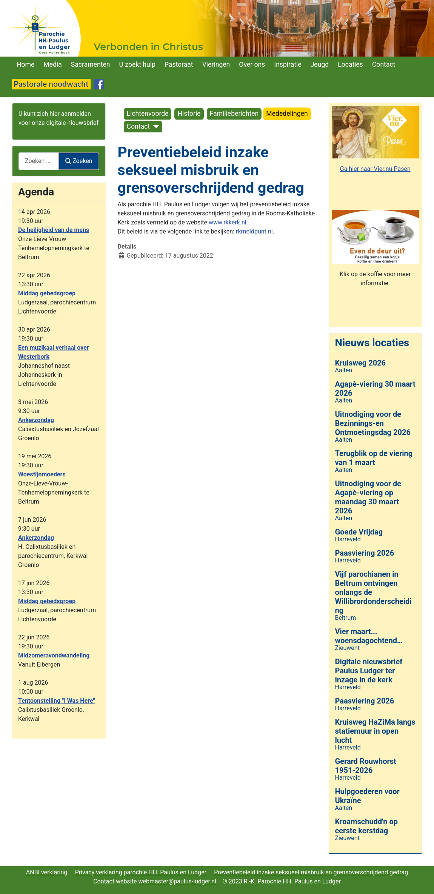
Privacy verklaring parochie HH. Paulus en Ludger (140, 872)
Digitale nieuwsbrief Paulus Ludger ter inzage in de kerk (369, 670)
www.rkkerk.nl (227, 222)
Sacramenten (90, 64)
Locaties (350, 64)
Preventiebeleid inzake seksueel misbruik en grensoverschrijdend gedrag (311, 872)
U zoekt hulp (137, 64)
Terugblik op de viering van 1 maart (374, 458)
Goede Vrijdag (359, 531)
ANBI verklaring (47, 872)
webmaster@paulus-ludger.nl (177, 881)
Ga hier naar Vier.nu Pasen (375, 168)
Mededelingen (287, 113)
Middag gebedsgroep (46, 293)
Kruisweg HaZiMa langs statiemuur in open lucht (375, 731)
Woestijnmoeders (42, 474)
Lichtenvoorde (148, 113)
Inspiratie (287, 64)
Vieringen (216, 64)
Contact (384, 64)
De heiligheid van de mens (53, 229)
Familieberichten (234, 113)
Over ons (252, 64)
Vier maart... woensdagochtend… (369, 636)
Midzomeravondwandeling (53, 655)
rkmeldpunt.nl (254, 231)
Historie (188, 113)
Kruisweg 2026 (360, 362)
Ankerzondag (36, 420)
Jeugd (320, 64)
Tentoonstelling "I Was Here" (56, 700)
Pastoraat (179, 64)
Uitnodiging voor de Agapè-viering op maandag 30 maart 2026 (368, 497)
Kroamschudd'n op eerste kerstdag (366, 826)
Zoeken (78, 160)
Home (25, 64)
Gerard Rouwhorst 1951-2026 (365, 766)
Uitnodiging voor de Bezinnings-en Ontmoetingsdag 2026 (373, 423)
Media (52, 64)
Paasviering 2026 (364, 553)
